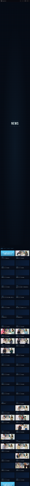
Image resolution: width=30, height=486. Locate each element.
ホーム (1, 246)
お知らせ (12, 248)
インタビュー (8, 248)
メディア (5, 248)
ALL (1, 248)
